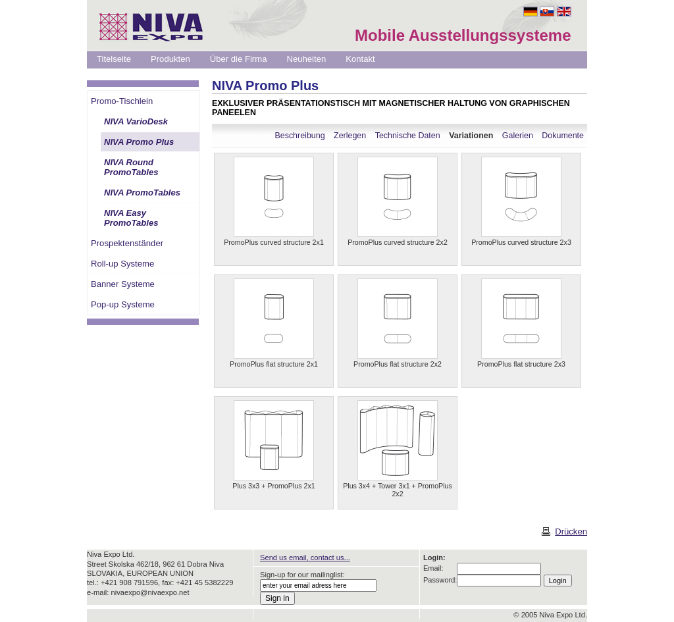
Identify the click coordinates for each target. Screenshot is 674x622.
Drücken (571, 531)
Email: (433, 568)
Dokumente (563, 135)
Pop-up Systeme (123, 304)
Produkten (170, 59)
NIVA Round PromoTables (131, 167)
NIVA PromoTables (142, 192)
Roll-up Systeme (122, 264)
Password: (440, 580)
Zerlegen (350, 135)
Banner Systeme (123, 284)
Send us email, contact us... (305, 557)
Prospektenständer (127, 243)
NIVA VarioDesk (136, 121)
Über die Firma (238, 59)
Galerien (517, 135)
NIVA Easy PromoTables (131, 218)
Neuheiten (306, 59)
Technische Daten (407, 135)
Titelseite (114, 59)
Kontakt (360, 59)
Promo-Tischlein (122, 101)
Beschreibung (299, 135)
